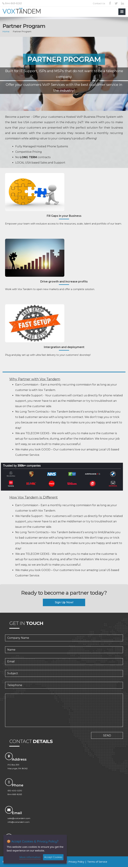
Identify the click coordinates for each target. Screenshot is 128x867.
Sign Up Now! (64, 602)
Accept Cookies (53, 857)
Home (6, 31)
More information (30, 857)
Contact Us (99, 3)
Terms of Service (97, 861)
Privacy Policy (76, 861)
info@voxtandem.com (19, 822)
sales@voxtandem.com (19, 818)
